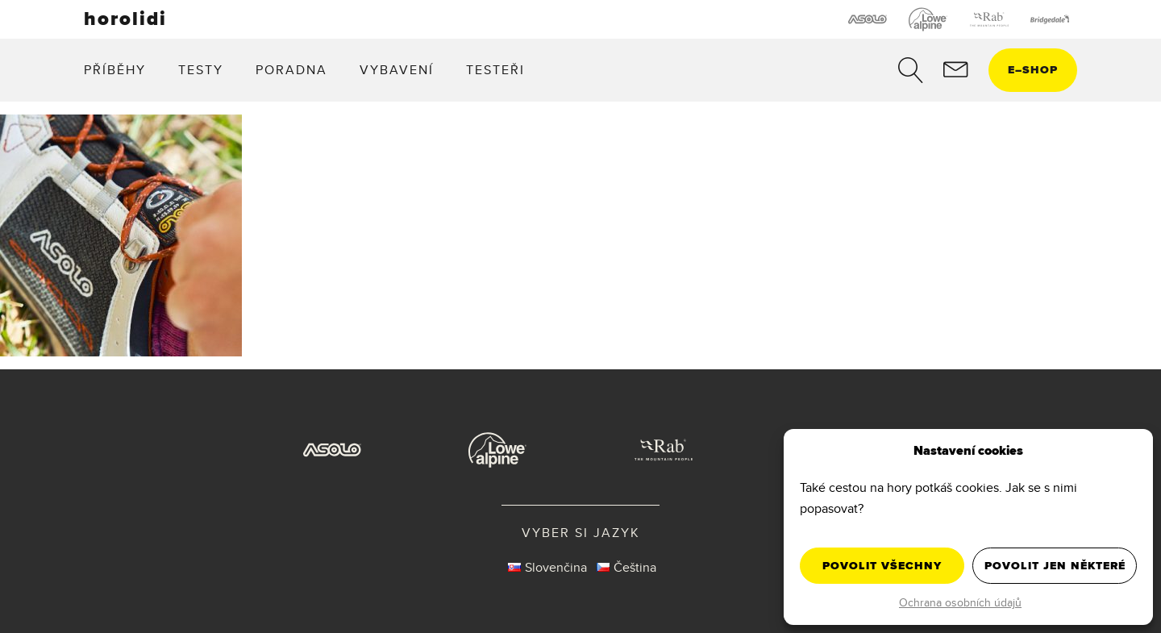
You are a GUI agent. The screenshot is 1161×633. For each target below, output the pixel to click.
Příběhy (115, 69)
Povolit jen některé (1055, 565)
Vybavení (397, 69)
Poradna (291, 69)
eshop (1033, 69)
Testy (200, 69)
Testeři (495, 69)
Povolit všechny (882, 565)
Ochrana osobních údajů (960, 602)
